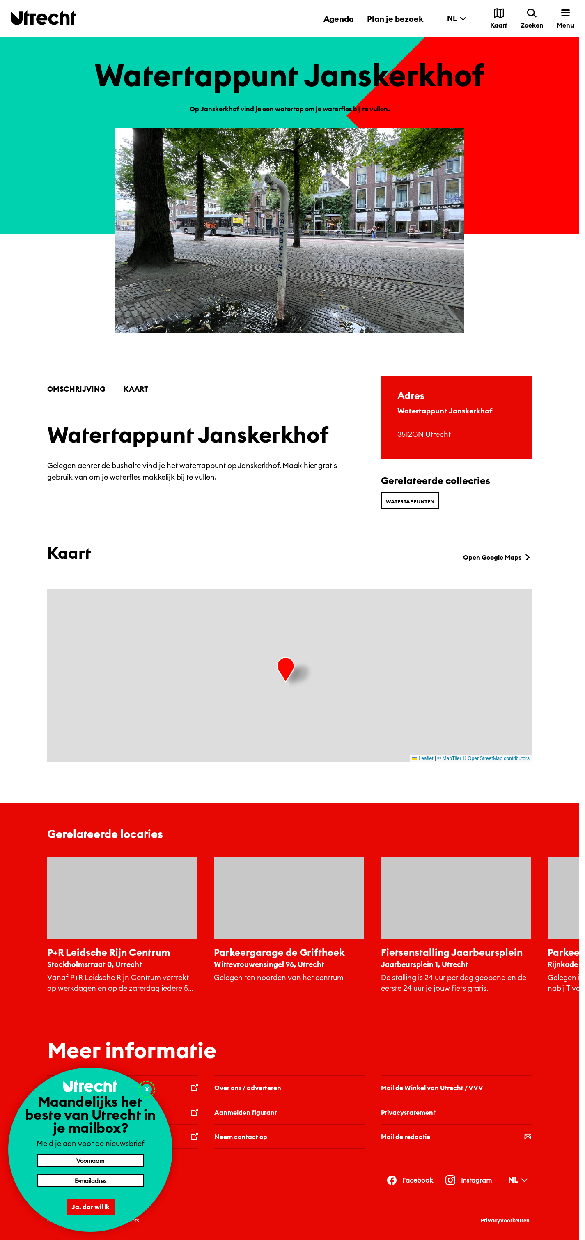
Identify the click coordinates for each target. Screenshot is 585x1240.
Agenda (338, 19)
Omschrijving (76, 389)
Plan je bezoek (395, 19)
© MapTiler (449, 758)
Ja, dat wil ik (90, 1207)
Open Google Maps (497, 557)
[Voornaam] (90, 1160)
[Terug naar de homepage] (43, 17)
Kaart (136, 389)
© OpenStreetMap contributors (496, 758)
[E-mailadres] (90, 1180)
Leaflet (422, 758)
